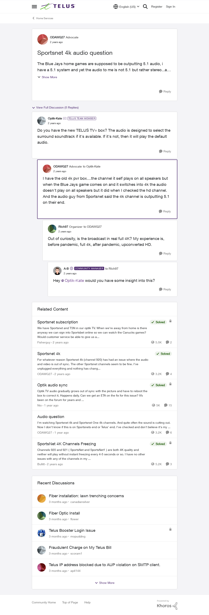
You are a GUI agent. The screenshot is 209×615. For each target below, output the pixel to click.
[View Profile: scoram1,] (41, 550)
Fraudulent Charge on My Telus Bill (80, 547)
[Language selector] (126, 6)
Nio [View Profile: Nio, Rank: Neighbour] (39, 405)
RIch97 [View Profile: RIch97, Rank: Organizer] (63, 226)
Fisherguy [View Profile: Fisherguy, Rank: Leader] (43, 342)
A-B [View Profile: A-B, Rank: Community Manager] (66, 268)
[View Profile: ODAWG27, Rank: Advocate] (42, 39)
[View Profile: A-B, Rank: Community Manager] (57, 271)
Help (87, 602)
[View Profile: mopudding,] (41, 533)
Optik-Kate (74, 280)
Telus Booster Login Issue (72, 530)
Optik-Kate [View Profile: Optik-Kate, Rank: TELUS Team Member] (55, 118)
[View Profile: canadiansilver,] (41, 498)
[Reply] (165, 91)
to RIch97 (111, 268)
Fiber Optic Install (64, 513)
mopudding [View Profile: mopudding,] (77, 536)
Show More (47, 77)
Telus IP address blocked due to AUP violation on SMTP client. (104, 564)
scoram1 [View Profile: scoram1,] (76, 553)
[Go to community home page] (58, 6)
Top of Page (70, 602)
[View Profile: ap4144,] (41, 567)
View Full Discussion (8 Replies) (55, 107)
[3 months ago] (58, 502)
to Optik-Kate (91, 166)
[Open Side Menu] (34, 6)
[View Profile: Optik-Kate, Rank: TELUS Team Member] (41, 121)
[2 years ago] (60, 342)
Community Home (44, 602)
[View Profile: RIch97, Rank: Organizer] (52, 229)
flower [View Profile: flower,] (74, 519)
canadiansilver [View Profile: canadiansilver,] (80, 502)
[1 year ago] (50, 405)
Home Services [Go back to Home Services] (42, 18)
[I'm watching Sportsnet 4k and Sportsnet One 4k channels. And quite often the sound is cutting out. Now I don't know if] (104, 424)
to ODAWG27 (93, 226)
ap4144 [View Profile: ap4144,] (75, 570)
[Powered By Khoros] (167, 605)
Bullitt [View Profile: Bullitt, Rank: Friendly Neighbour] (41, 464)
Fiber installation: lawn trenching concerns (86, 495)
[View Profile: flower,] (41, 516)
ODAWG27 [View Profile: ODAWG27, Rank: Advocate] (57, 37)
